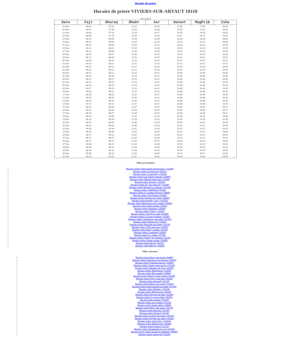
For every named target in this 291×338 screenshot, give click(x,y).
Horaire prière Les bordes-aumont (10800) (150, 176)
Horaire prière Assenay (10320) (150, 182)
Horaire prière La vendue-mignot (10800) (150, 192)
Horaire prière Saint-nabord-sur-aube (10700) (154, 286)
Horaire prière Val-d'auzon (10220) (150, 195)
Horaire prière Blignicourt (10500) (154, 291)
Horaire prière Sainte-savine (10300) (150, 240)
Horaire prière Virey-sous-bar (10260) (154, 278)
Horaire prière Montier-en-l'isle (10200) (154, 268)
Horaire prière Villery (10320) (150, 211)
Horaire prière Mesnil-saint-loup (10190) (150, 179)
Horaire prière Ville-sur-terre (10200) (150, 227)
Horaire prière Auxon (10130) (154, 299)
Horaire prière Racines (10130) (154, 310)
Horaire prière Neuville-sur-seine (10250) (150, 224)
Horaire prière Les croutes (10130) (154, 302)
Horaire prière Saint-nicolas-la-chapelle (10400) (154, 331)
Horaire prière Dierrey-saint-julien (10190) (154, 276)
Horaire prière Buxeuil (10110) (154, 281)
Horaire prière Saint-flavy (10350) (154, 321)
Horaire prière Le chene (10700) (149, 235)
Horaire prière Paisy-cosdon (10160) (150, 229)
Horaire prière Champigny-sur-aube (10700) (149, 219)
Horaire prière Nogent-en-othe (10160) (154, 294)
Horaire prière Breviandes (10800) (154, 273)
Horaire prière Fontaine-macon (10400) (154, 262)
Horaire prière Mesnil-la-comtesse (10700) (150, 187)
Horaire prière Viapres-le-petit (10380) (150, 213)
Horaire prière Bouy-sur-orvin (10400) (154, 257)
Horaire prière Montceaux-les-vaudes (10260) (150, 203)
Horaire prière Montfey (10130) (154, 289)
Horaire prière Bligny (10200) (149, 245)
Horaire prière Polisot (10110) (154, 326)
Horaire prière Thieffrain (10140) (150, 190)
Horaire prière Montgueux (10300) (154, 270)
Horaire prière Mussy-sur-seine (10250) (154, 284)
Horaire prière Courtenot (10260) (150, 232)
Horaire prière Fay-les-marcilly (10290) (150, 184)
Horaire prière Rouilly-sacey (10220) (150, 200)
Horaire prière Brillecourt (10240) (150, 221)
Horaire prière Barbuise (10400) (149, 208)
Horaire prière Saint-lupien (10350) (150, 205)
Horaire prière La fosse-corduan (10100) (149, 216)
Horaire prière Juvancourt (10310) (150, 171)
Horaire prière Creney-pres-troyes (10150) (154, 265)
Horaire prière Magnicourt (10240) (154, 323)
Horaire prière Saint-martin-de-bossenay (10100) (150, 168)
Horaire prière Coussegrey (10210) (150, 174)
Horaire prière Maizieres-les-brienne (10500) (154, 260)
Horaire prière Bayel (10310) (150, 243)
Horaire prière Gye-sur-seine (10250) (154, 297)
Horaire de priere (145, 3)
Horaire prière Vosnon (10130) (154, 313)
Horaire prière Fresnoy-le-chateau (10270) (150, 237)
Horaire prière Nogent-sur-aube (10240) (154, 318)
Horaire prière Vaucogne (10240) (154, 334)
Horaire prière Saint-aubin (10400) (154, 305)
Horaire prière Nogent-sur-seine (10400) (150, 198)
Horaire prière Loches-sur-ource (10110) (154, 315)
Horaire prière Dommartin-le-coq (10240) (154, 329)
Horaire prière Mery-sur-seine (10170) (154, 307)
